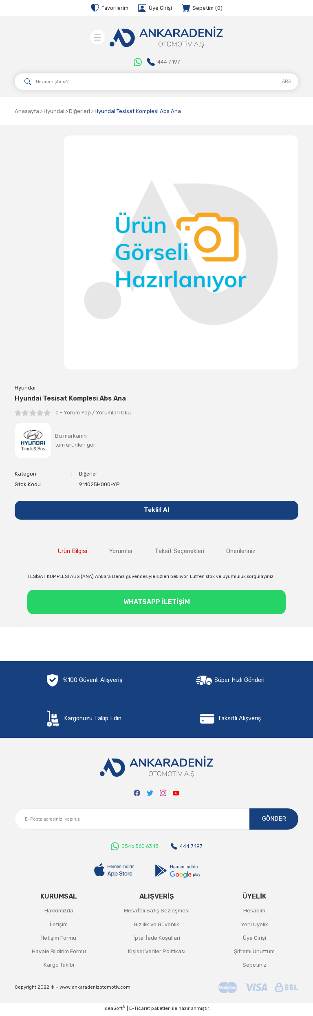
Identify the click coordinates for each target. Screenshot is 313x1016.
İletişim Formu (58, 940)
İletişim (59, 926)
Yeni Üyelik (254, 926)
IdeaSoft (114, 1010)
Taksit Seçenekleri (179, 553)
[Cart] (202, 8)
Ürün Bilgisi (72, 553)
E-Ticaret (139, 1010)
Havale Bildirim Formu (59, 953)
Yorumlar (121, 553)
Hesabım (254, 913)
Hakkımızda (58, 913)
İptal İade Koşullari (156, 940)
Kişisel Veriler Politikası (156, 953)
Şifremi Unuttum (254, 953)
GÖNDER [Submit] (274, 820)
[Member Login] (155, 8)
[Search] (156, 81)
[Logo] (166, 37)
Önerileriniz (241, 553)
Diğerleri (89, 474)
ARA (286, 81)
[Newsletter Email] (156, 821)
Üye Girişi (254, 940)
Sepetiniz (254, 967)
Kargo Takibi (59, 967)
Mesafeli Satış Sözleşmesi (157, 913)
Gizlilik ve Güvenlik (156, 926)
